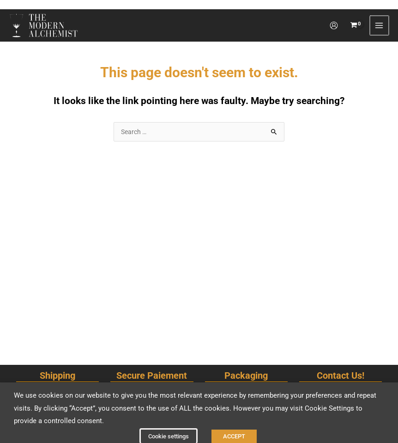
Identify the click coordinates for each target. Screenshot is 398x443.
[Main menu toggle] (380, 19)
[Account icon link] (335, 19)
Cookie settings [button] (168, 427)
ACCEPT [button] (234, 427)
